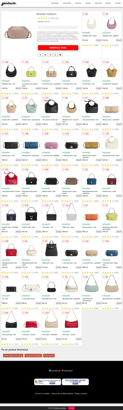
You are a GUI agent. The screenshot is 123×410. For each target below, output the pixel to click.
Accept (71, 408)
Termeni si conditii (42, 393)
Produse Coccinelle (33, 355)
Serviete (88, 3)
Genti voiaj (98, 3)
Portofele (118, 3)
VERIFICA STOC (58, 47)
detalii (98, 40)
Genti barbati (67, 3)
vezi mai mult (54, 41)
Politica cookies (81, 393)
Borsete (108, 3)
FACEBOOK (54, 371)
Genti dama (55, 3)
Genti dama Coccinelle (13, 355)
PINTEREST (67, 371)
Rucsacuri (78, 3)
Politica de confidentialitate (62, 393)
